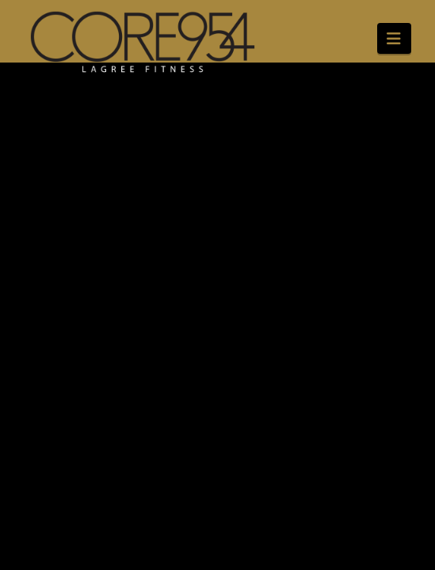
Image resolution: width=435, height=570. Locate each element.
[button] (394, 38)
